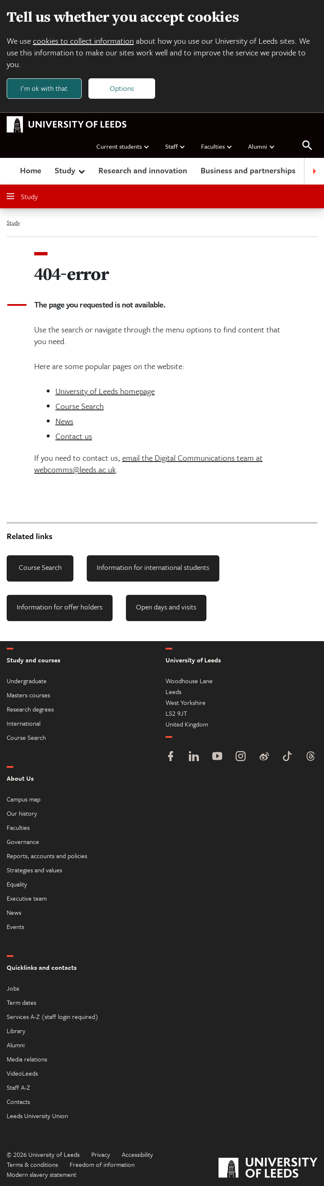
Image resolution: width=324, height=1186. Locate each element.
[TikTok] (287, 757)
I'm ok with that (44, 88)
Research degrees (30, 709)
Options (122, 88)
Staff (175, 146)
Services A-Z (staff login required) (52, 1016)
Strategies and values (34, 869)
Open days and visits (166, 607)
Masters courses (28, 694)
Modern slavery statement (41, 1174)
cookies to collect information (83, 40)
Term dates (21, 1002)
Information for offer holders (60, 607)
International (23, 723)
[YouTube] (217, 757)
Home (30, 170)
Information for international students (153, 567)
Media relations (27, 1059)
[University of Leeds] (268, 1169)
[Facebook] (170, 757)
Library (16, 1030)
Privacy (100, 1154)
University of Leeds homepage (105, 391)
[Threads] (310, 757)
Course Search (79, 406)
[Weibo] (264, 757)
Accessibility (137, 1154)
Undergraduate (27, 680)
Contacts (18, 1101)
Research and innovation (142, 170)
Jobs (13, 988)
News (64, 421)
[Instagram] (240, 757)
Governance (23, 841)
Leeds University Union (37, 1115)
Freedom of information (102, 1164)
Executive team (27, 898)
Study (71, 170)
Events (15, 926)
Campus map (23, 799)
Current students (123, 146)
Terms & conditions (32, 1164)
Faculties (217, 146)
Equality (17, 884)
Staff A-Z (18, 1087)
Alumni (261, 146)
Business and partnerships (248, 170)
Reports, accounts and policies (47, 855)
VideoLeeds (22, 1073)
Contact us (73, 436)
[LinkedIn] (194, 757)
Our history (22, 813)
